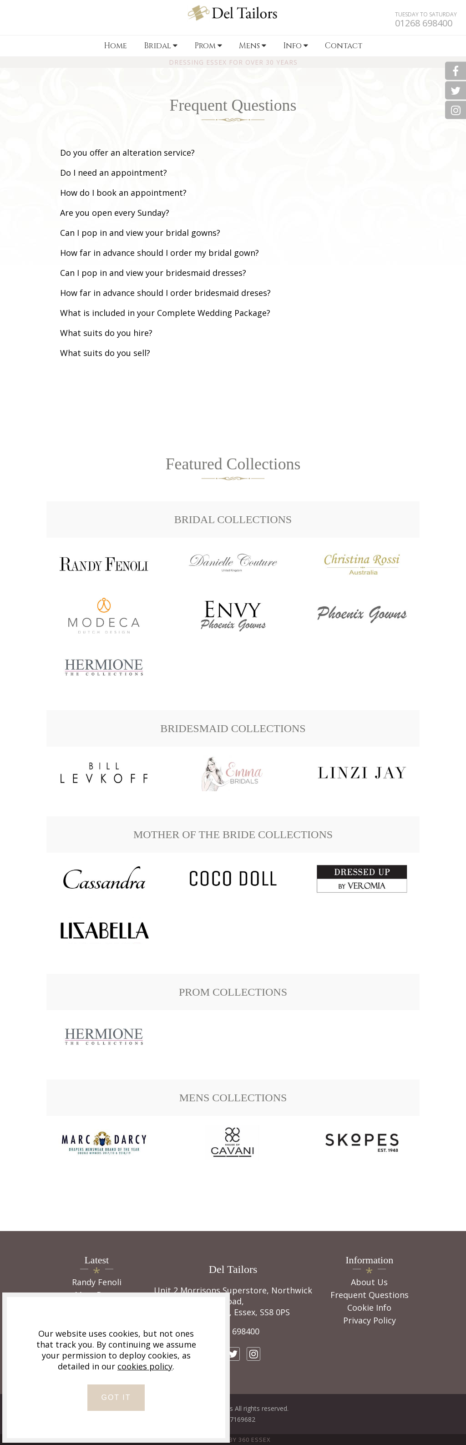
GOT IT (116, 1397)
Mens (252, 46)
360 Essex (254, 1439)
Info (295, 46)
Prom (208, 46)
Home (115, 46)
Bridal (160, 46)
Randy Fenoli (97, 1282)
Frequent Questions (369, 1294)
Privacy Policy (369, 1320)
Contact (343, 46)
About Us (369, 1282)
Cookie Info (369, 1307)
